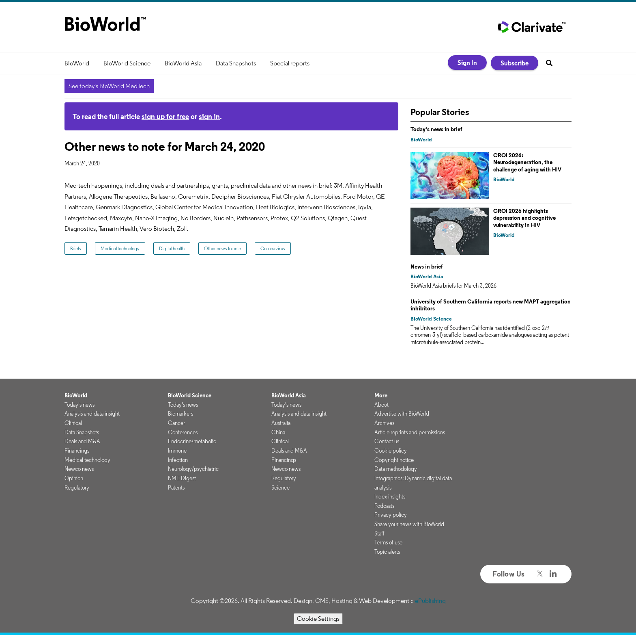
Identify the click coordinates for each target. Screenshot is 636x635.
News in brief (426, 266)
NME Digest (182, 478)
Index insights (389, 496)
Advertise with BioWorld (401, 413)
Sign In (467, 63)
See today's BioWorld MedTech (109, 86)
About (381, 404)
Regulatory (76, 487)
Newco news (79, 468)
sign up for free (165, 116)
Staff (379, 533)
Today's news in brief (436, 129)
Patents (176, 487)
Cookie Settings (318, 618)
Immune (177, 450)
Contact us (386, 441)
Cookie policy (390, 450)
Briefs (75, 248)
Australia (280, 423)
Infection (178, 460)
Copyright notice (394, 460)
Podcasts (384, 505)
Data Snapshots (236, 63)
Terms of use (388, 542)
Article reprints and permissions (409, 432)
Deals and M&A (82, 441)
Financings (76, 450)
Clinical (73, 423)
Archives (384, 423)
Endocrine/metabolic (192, 441)
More (380, 395)
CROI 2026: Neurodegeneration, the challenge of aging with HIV (527, 162)
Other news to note (222, 248)
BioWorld (76, 63)
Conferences (183, 432)
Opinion (73, 478)
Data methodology (395, 468)
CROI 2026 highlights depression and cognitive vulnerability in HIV (524, 218)
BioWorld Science (126, 63)
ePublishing (430, 601)
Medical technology (120, 248)
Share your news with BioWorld (409, 524)
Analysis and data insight (92, 413)
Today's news (79, 404)
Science (280, 487)
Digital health (172, 248)
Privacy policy (390, 514)
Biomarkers (180, 413)
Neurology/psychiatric (193, 468)
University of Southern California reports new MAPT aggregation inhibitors (490, 305)
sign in (209, 116)
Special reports (289, 63)
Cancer (176, 423)
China (278, 432)
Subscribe (515, 63)
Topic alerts (387, 551)
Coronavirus (272, 248)
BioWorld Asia (183, 63)
